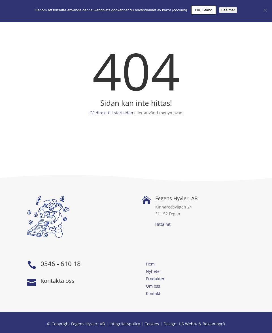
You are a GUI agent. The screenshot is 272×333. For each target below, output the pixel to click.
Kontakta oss (58, 280)
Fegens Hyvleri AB (176, 198)
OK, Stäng (203, 10)
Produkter (155, 278)
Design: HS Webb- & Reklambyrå (194, 323)
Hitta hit (163, 224)
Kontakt (153, 293)
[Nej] (265, 10)
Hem (150, 264)
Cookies (151, 323)
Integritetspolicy (124, 323)
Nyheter (153, 271)
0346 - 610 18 (61, 263)
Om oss (153, 286)
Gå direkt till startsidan (111, 112)
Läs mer (228, 10)
